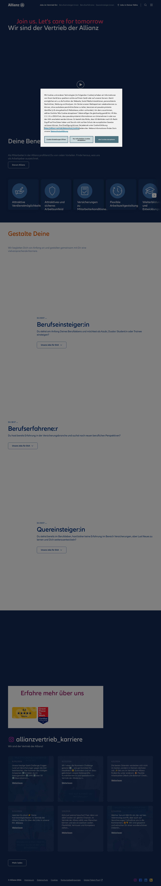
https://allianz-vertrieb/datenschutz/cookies (61, 128)
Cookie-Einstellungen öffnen (56, 139)
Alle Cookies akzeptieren (106, 139)
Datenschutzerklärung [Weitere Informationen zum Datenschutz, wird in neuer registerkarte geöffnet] (59, 131)
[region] (81, 118)
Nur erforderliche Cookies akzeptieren (81, 139)
